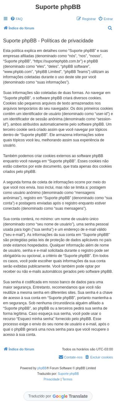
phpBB (42, 368)
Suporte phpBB (68, 373)
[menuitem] (16, 19)
